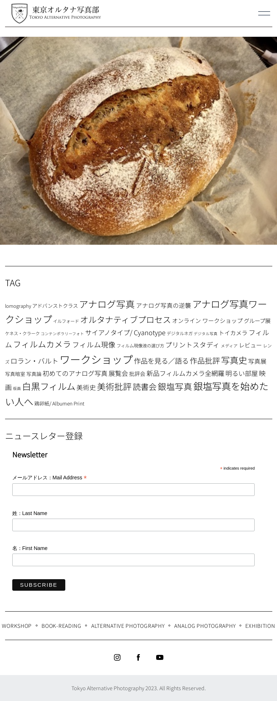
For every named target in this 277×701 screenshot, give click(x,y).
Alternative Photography (128, 625)
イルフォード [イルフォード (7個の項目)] (66, 321)
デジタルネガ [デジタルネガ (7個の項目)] (180, 333)
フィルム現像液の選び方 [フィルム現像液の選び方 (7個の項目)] (140, 345)
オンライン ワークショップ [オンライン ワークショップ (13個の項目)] (207, 320)
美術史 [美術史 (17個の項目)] (86, 387)
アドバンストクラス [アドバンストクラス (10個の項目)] (55, 305)
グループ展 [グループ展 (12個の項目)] (257, 320)
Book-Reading (61, 625)
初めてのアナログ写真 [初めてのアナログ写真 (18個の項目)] (75, 373)
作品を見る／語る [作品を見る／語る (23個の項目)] (161, 360)
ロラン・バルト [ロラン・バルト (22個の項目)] (34, 361)
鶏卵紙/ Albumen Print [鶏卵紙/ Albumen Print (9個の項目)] (59, 403)
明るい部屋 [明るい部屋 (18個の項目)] (241, 373)
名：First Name (30, 548)
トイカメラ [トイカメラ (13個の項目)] (233, 332)
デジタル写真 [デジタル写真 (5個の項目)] (205, 333)
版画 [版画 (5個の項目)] (17, 388)
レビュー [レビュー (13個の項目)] (250, 345)
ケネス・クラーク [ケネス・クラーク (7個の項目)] (22, 333)
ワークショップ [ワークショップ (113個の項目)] (96, 359)
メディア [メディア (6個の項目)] (229, 345)
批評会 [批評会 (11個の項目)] (137, 373)
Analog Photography (205, 625)
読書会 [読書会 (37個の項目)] (145, 386)
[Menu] (264, 13)
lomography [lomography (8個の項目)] (18, 305)
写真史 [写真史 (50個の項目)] (234, 360)
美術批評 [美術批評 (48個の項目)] (114, 386)
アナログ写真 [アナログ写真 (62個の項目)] (107, 303)
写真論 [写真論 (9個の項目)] (33, 373)
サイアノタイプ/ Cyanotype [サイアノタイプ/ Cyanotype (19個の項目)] (125, 332)
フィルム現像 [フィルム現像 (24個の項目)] (93, 344)
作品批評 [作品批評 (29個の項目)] (205, 360)
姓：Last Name (30, 513)
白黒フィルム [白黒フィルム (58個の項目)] (48, 386)
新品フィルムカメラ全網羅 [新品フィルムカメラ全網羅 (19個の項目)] (185, 373)
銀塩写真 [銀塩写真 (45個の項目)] (175, 386)
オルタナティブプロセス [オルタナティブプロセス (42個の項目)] (125, 319)
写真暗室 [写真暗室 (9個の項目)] (15, 373)
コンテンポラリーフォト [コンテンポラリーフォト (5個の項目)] (62, 333)
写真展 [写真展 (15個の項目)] (257, 361)
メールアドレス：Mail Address (49, 478)
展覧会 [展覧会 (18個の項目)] (118, 373)
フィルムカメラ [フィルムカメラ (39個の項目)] (42, 344)
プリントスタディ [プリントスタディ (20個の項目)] (192, 344)
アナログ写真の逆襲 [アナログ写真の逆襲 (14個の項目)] (163, 305)
